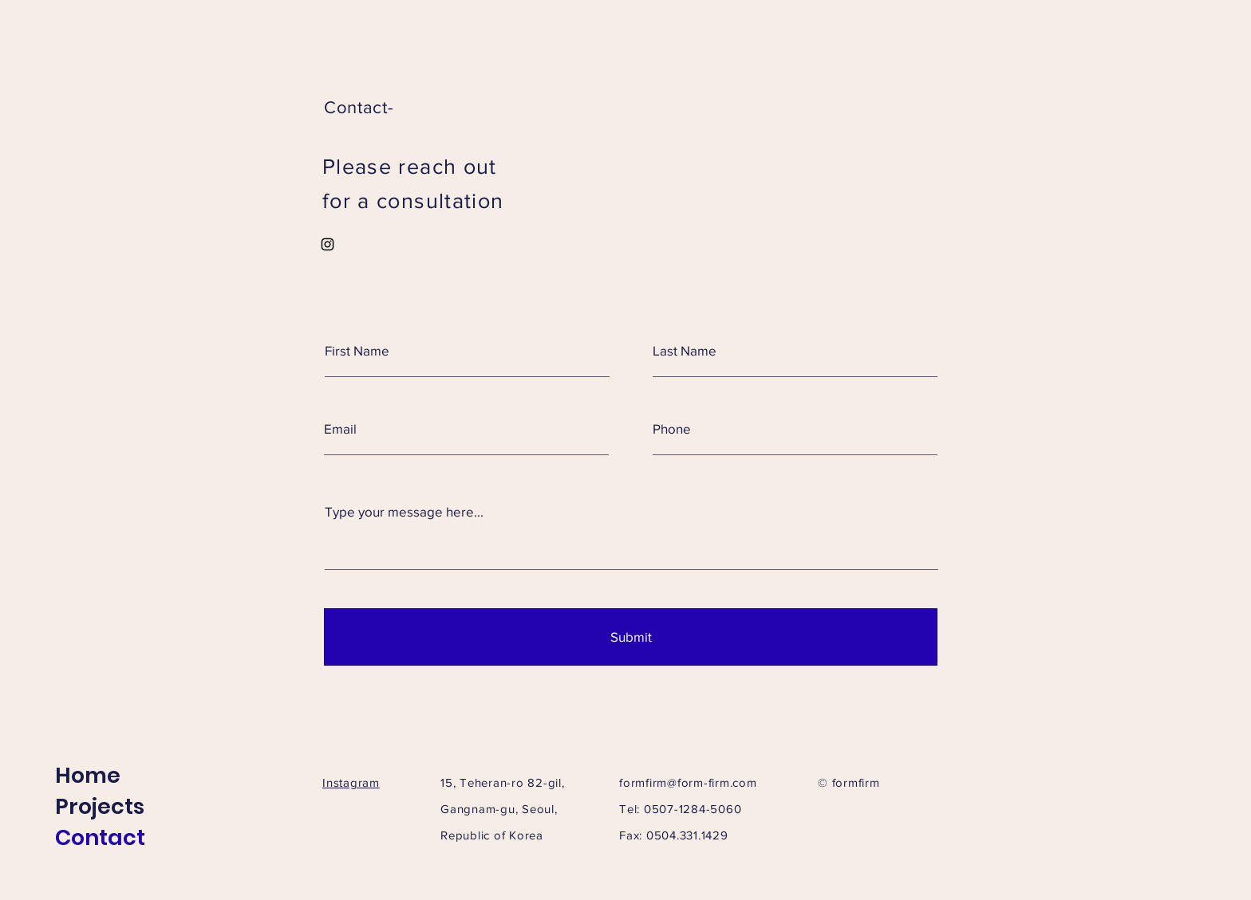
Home (87, 775)
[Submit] (630, 637)
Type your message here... (404, 511)
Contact (100, 837)
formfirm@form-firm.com (688, 782)
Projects (99, 806)
